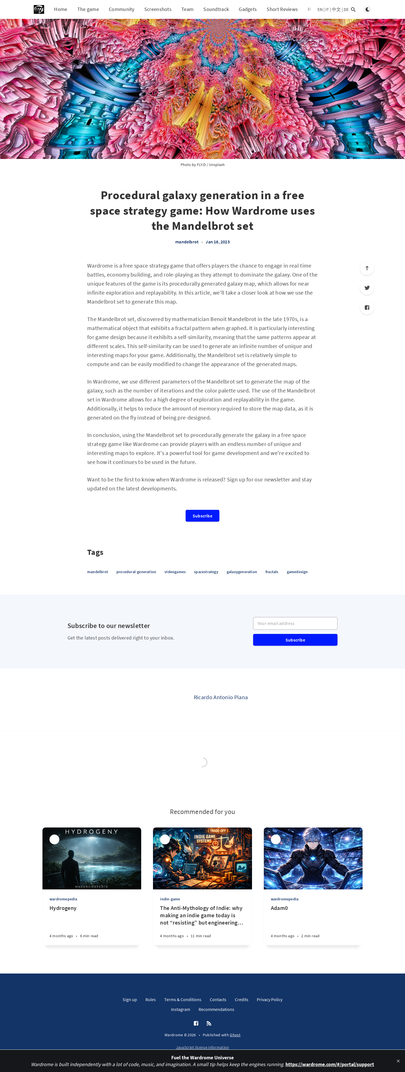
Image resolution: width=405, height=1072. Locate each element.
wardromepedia (63, 898)
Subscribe (202, 516)
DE (346, 9)
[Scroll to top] (367, 268)
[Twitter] (367, 288)
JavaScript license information (202, 1047)
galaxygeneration (242, 571)
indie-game (170, 898)
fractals (272, 571)
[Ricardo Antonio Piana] (171, 699)
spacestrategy (206, 571)
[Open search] (353, 9)
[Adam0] (313, 924)
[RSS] (209, 1023)
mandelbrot (187, 241)
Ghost (235, 1034)
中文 (336, 9)
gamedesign (297, 571)
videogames (175, 571)
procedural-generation (136, 571)
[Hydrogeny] (91, 924)
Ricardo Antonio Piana (221, 697)
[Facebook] (367, 307)
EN (320, 9)
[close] (398, 1061)
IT (327, 9)
